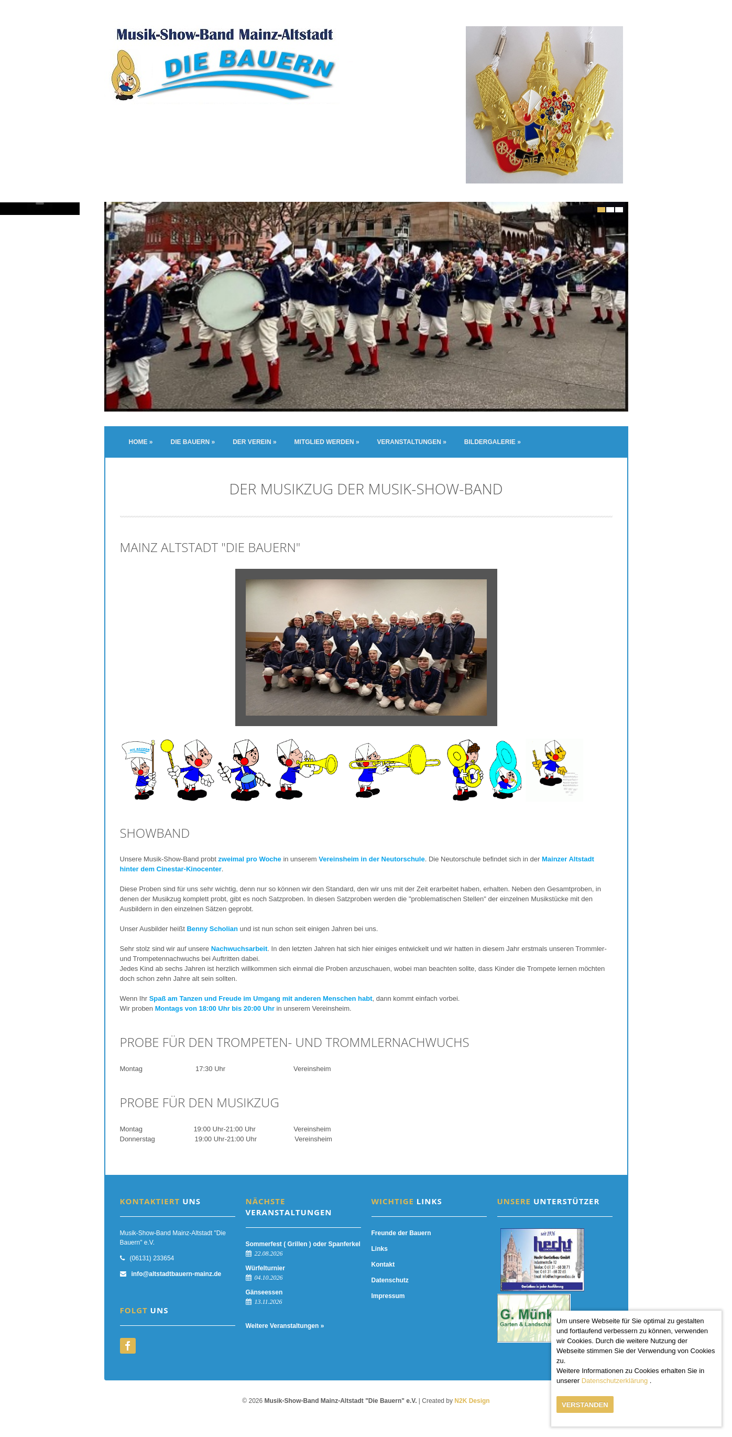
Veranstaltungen (411, 442)
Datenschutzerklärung (615, 1381)
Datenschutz (390, 1280)
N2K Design (471, 1400)
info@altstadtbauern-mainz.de (177, 1274)
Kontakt (383, 1264)
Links (380, 1248)
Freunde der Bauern (401, 1233)
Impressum (388, 1296)
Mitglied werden (326, 442)
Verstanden (585, 1405)
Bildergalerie (492, 442)
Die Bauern (193, 442)
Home (141, 442)
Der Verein (254, 442)
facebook (128, 1346)
